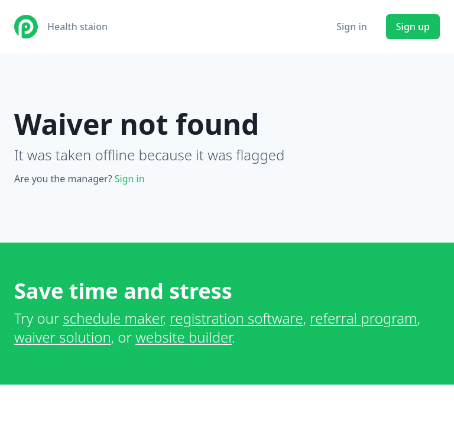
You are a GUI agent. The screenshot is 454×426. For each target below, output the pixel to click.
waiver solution (62, 337)
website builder (183, 337)
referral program (363, 318)
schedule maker (113, 318)
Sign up (413, 26)
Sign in (351, 26)
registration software (236, 318)
